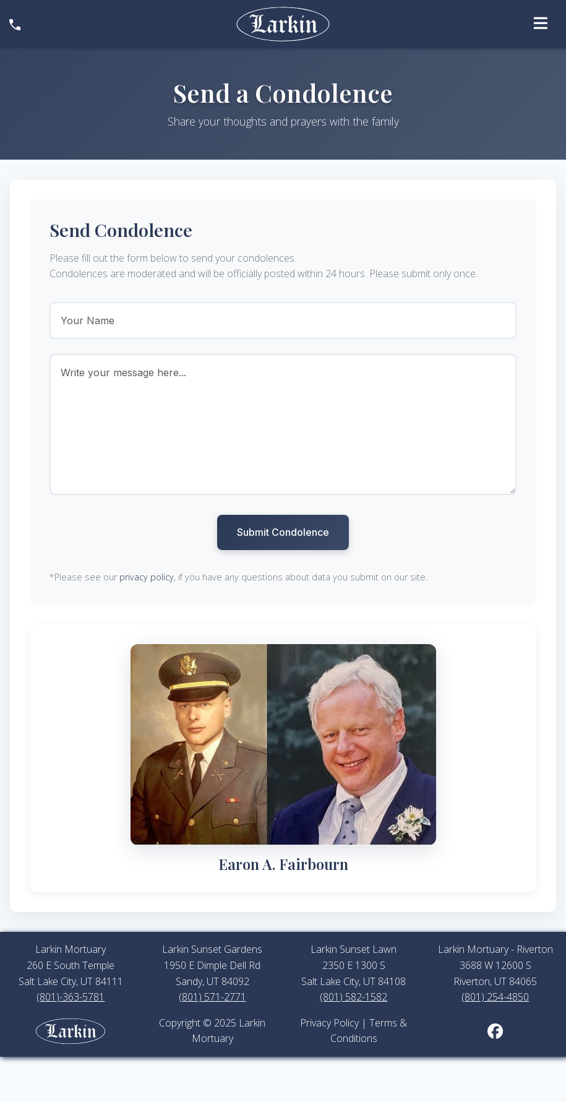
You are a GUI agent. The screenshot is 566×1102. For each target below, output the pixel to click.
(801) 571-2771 (212, 997)
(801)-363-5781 (70, 997)
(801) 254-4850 (495, 997)
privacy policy (146, 577)
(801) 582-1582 (353, 997)
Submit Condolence (283, 532)
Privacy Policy (329, 1023)
